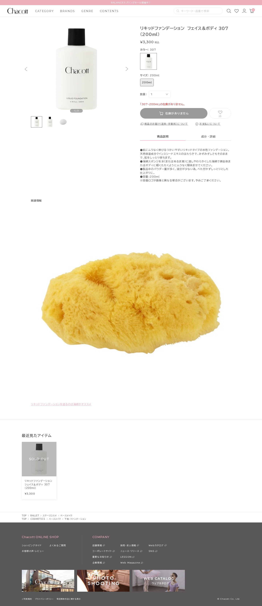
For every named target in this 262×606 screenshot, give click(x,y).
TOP (24, 515)
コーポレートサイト (102, 551)
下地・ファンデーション (75, 519)
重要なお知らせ (100, 557)
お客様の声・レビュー (33, 551)
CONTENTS (109, 11)
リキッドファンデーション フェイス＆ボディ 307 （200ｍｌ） (39, 484)
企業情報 (97, 563)
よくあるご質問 (57, 545)
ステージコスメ (50, 515)
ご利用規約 (27, 599)
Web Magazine (130, 563)
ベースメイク (66, 515)
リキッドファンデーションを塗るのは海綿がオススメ (61, 404)
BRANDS (67, 11)
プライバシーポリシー (44, 599)
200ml (147, 82)
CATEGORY (44, 11)
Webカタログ (156, 545)
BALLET (34, 515)
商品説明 (163, 136)
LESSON (126, 557)
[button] (26, 69)
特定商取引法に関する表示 (69, 599)
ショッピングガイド (31, 545)
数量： (143, 94)
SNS (151, 551)
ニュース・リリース (129, 551)
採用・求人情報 (128, 545)
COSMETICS (37, 519)
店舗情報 (97, 545)
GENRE (87, 11)
